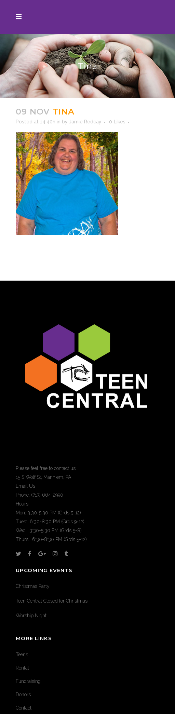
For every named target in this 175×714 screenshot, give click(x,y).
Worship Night (31, 615)
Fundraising (28, 681)
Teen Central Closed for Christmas (52, 601)
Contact (23, 708)
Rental (22, 668)
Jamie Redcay (85, 121)
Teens (22, 654)
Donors (23, 694)
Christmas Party (33, 586)
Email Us (25, 486)
